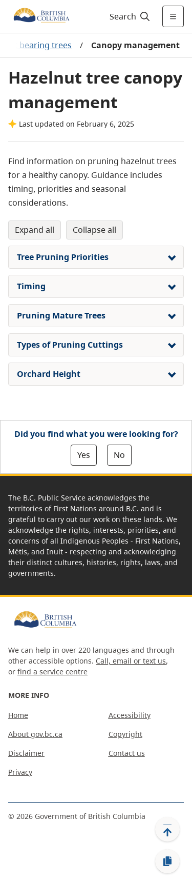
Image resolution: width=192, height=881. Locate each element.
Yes (83, 454)
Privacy (20, 772)
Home (18, 715)
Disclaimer (26, 753)
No (119, 454)
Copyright (125, 734)
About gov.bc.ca (35, 734)
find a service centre (52, 671)
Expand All (34, 229)
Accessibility (130, 715)
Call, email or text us (131, 661)
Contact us (127, 753)
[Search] (128, 16)
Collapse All (94, 229)
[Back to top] (167, 829)
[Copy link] (167, 861)
